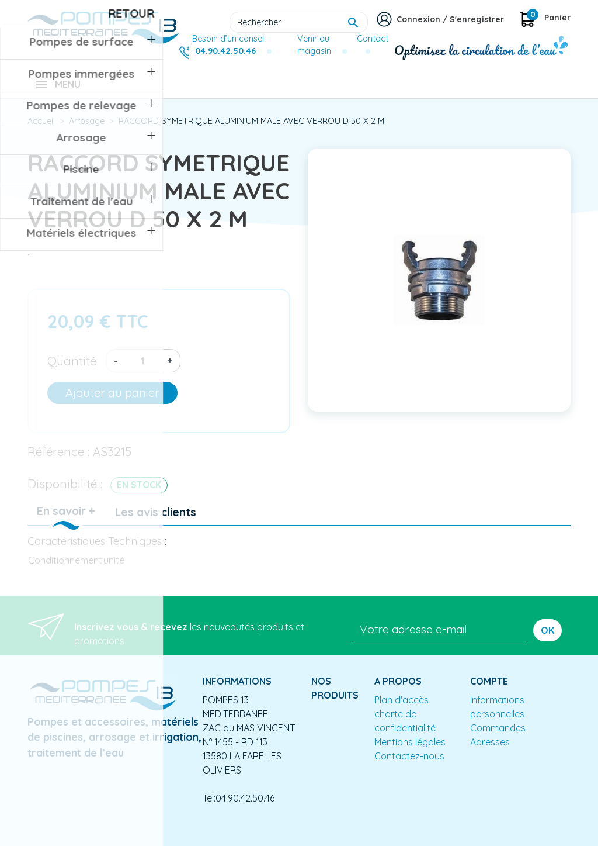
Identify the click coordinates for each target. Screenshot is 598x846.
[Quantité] (142, 369)
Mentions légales (410, 750)
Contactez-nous (409, 764)
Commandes (498, 736)
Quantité (71, 369)
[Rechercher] (299, 22)
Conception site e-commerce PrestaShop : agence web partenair (250, 836)
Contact (372, 38)
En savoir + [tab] (66, 519)
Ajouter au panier (112, 400)
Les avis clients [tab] (155, 520)
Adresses (490, 750)
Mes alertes (494, 764)
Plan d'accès (401, 708)
